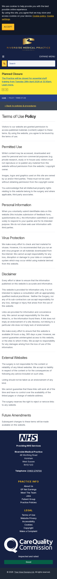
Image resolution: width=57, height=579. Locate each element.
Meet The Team (28, 492)
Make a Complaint (28, 531)
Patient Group (28, 499)
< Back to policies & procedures (20, 106)
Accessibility (28, 521)
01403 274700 (34, 471)
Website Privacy (28, 518)
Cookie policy (39, 16)
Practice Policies (28, 502)
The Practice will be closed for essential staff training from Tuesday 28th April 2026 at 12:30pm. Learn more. (27, 81)
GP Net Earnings (28, 489)
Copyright (28, 528)
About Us (28, 486)
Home (4, 98)
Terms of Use (28, 515)
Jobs (28, 496)
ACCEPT (8, 27)
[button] (3, 89)
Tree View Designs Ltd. (24, 572)
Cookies (28, 525)
